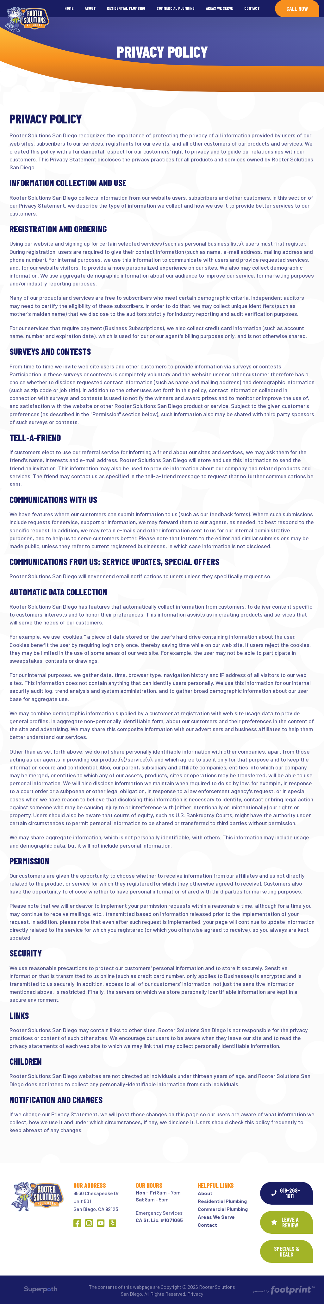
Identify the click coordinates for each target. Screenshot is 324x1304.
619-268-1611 (285, 1193)
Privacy (195, 1294)
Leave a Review (285, 1222)
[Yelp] (112, 1223)
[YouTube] (101, 1223)
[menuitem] (69, 8)
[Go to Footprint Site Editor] (283, 1290)
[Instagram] (89, 1223)
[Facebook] (77, 1223)
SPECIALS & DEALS (286, 1251)
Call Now (297, 8)
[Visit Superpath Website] (40, 1290)
